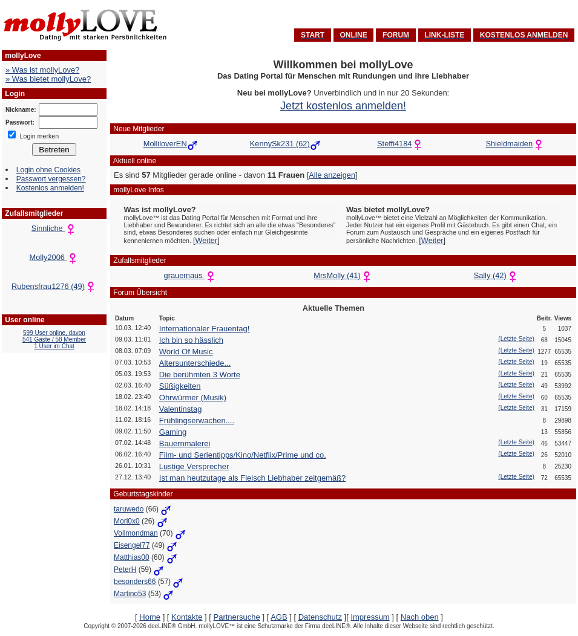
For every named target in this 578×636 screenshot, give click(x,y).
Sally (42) (496, 275)
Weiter (206, 240)
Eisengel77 (131, 545)
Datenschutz (320, 616)
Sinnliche (54, 228)
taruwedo (128, 509)
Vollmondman (136, 533)
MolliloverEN (165, 143)
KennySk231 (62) (280, 143)
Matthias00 (131, 557)
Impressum (369, 616)
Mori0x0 (127, 521)
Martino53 (130, 593)
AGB (279, 616)
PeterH (125, 569)
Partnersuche (236, 616)
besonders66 (135, 581)
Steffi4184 (394, 143)
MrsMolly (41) (343, 275)
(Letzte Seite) (516, 339)
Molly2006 (54, 257)
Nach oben (420, 616)
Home (149, 616)
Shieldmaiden (509, 143)
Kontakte (186, 616)
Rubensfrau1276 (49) (54, 286)
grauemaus (190, 275)
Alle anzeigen (332, 175)
